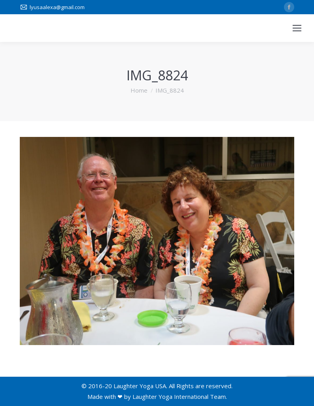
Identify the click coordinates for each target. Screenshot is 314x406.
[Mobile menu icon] (297, 28)
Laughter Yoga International (170, 396)
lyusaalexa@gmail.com (57, 7)
